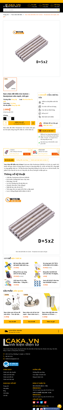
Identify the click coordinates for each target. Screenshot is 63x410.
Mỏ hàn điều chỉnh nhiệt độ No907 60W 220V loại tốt (21, 264)
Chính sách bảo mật (8, 379)
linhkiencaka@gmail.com (12, 359)
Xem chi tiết (12, 321)
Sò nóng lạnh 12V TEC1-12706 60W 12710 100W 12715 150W (50, 264)
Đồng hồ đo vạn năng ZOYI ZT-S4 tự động (20, 272)
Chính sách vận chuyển (9, 372)
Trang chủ (6, 386)
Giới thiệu (6, 393)
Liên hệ (5, 395)
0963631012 (37, 388)
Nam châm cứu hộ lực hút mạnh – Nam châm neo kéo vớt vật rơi (31, 313)
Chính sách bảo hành (8, 374)
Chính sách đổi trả (8, 377)
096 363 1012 (47, 125)
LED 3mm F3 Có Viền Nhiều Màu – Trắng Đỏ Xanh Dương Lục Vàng (21, 281)
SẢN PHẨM (13, 291)
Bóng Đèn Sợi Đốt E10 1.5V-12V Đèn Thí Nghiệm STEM (51, 273)
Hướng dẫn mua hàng (39, 372)
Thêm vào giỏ (50, 321)
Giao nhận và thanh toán (39, 374)
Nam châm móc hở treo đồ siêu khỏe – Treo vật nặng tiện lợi (12, 313)
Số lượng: (5, 115)
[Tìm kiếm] (58, 10)
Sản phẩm (6, 388)
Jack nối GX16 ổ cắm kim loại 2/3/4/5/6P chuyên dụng (51, 281)
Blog (4, 390)
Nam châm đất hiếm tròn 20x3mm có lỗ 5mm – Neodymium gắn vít (50, 313)
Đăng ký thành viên (38, 377)
